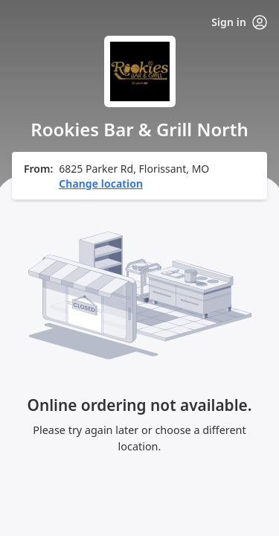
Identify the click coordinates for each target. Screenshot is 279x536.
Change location (101, 183)
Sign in (239, 22)
